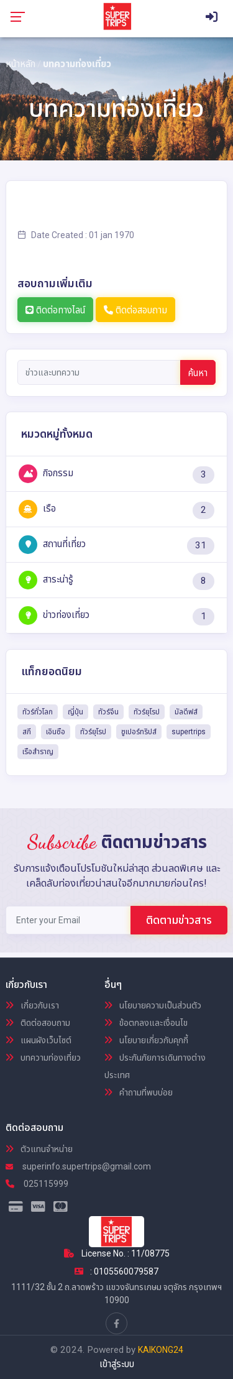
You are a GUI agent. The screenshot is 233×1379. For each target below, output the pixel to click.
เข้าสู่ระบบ (116, 1364)
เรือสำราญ (37, 751)
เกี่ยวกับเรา (32, 1005)
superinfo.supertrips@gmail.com (78, 1166)
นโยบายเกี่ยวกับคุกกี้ (146, 1040)
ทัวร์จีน (108, 712)
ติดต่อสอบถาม (135, 310)
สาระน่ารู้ (46, 579)
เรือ (37, 508)
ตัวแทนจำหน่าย (39, 1149)
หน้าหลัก (20, 64)
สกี (26, 731)
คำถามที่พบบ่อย (138, 1092)
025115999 (37, 1184)
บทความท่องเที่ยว (43, 1058)
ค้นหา (198, 373)
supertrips (188, 731)
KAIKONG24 (160, 1350)
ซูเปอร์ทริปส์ (139, 731)
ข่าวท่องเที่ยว (54, 614)
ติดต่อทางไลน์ (55, 310)
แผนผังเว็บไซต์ (38, 1040)
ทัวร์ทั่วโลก (37, 712)
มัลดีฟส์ (186, 712)
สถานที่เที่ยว (52, 544)
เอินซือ (55, 731)
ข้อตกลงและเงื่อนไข (146, 1023)
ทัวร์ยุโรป (147, 712)
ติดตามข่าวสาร (179, 919)
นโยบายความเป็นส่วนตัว (152, 1005)
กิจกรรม (46, 473)
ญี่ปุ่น (75, 712)
